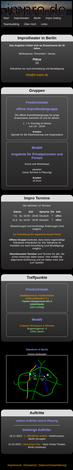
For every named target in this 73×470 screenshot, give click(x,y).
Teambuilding (11, 24)
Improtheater (21, 18)
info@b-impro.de (37, 75)
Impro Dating (53, 18)
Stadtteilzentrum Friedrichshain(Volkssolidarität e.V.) (37, 297)
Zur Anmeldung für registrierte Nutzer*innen (37, 234)
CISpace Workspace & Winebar (37, 325)
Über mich (30, 24)
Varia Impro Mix (31, 444)
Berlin (37, 18)
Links (44, 24)
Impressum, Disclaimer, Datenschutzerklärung (37, 465)
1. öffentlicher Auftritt (35, 435)
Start (6, 18)
